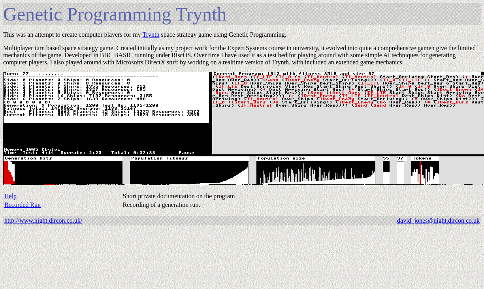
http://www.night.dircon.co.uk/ (43, 220)
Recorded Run (22, 204)
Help (10, 196)
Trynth (150, 34)
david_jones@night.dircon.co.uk (438, 220)
